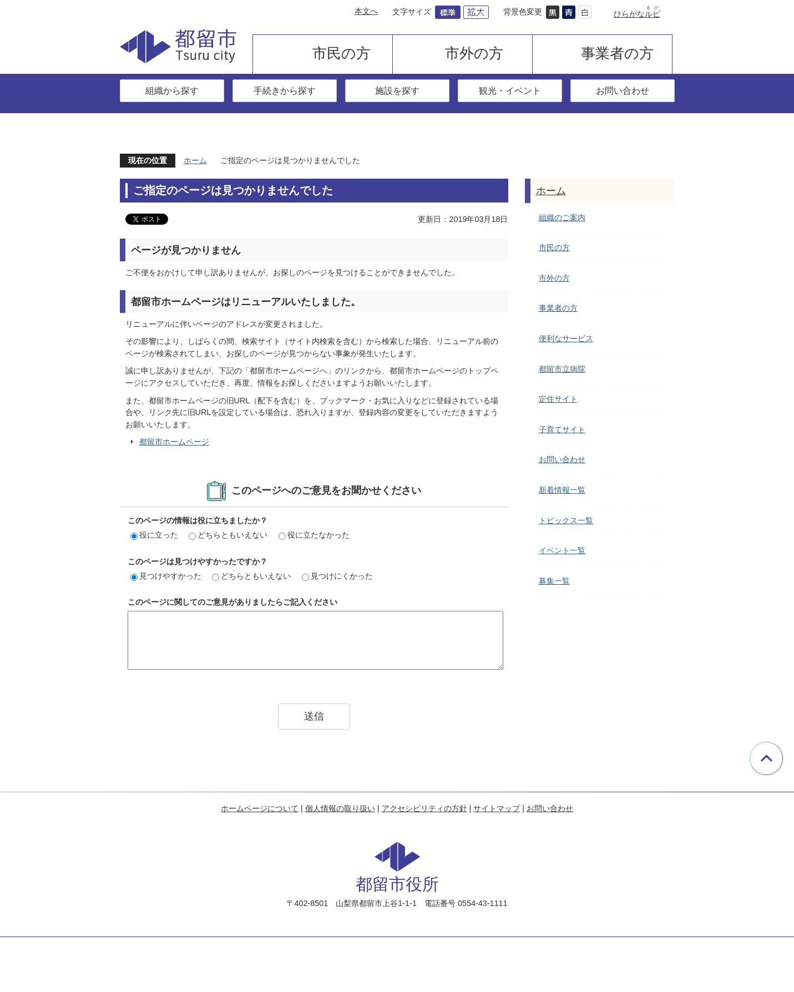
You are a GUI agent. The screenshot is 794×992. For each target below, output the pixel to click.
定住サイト (558, 398)
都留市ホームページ (174, 441)
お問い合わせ (622, 90)
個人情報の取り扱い (340, 808)
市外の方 (474, 53)
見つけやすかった (165, 575)
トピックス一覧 (566, 520)
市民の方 (341, 53)
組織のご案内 (562, 217)
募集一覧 (554, 580)
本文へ (366, 11)
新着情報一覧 (562, 489)
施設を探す (397, 90)
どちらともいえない (228, 534)
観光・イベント (510, 90)
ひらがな (637, 13)
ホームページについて (260, 808)
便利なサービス (566, 338)
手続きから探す (285, 90)
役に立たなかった (314, 534)
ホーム (195, 160)
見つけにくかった (337, 575)
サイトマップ (496, 808)
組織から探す (172, 90)
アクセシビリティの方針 (424, 808)
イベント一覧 (562, 550)
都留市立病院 (562, 369)
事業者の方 (617, 53)
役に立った (154, 534)
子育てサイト (562, 429)
